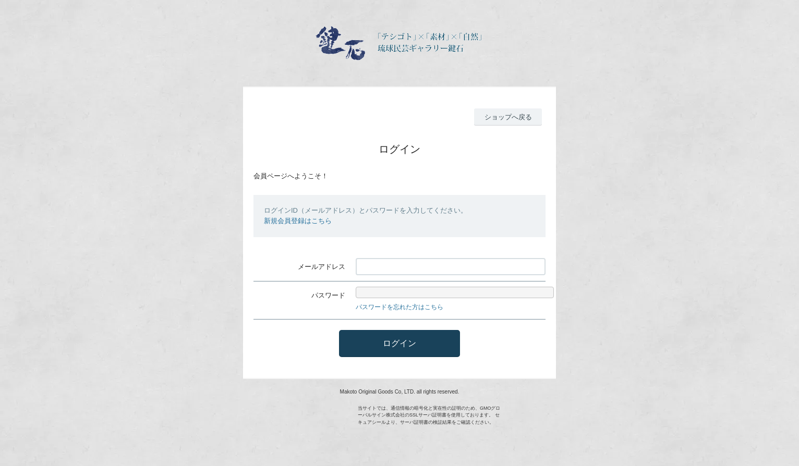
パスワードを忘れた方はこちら (399, 307)
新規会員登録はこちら (298, 221)
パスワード (328, 295)
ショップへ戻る (508, 117)
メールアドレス (321, 267)
